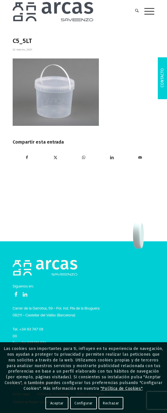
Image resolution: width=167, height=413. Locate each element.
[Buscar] (134, 11)
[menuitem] (134, 11)
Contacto (162, 77)
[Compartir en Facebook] (27, 157)
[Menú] (146, 11)
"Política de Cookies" (122, 388)
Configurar (83, 403)
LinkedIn (25, 294)
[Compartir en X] (55, 157)
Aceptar (57, 403)
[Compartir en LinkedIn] (112, 157)
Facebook (16, 294)
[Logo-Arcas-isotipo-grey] (69, 11)
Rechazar (111, 403)
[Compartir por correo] (140, 157)
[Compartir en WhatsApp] (83, 157)
